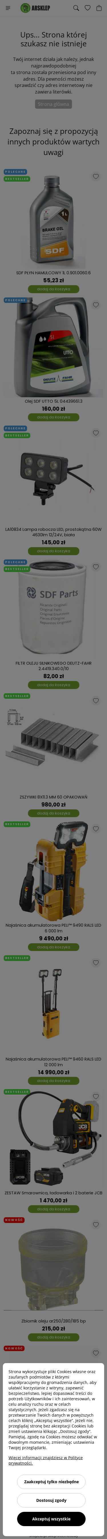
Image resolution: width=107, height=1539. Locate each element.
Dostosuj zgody (51, 1500)
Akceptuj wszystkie (51, 1519)
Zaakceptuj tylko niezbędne (51, 1481)
